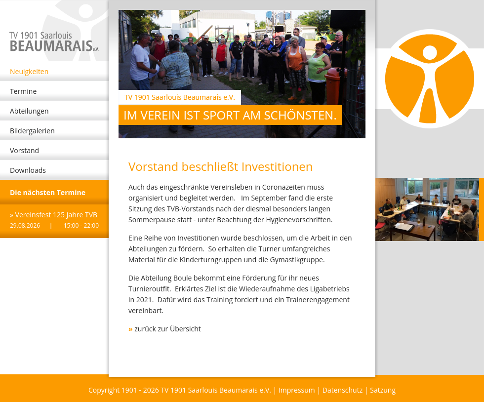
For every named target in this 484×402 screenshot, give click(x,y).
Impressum (297, 390)
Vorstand (24, 150)
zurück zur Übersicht (167, 328)
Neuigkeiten (29, 71)
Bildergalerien (32, 130)
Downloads (28, 170)
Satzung (383, 390)
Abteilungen (29, 111)
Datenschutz (343, 390)
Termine (23, 91)
